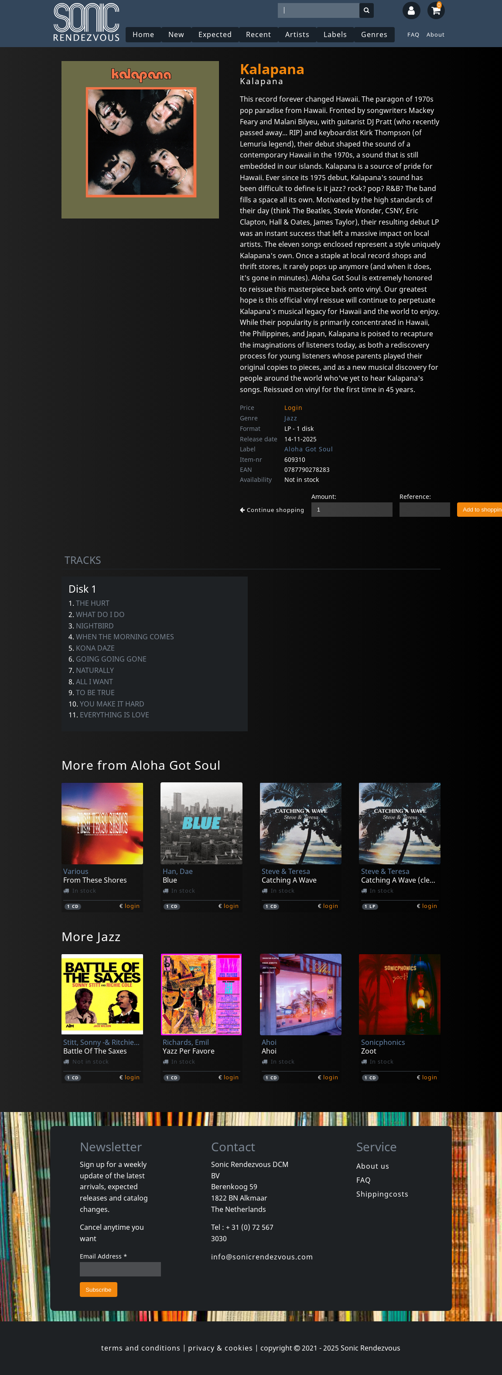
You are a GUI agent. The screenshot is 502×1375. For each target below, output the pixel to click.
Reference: (415, 496)
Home (144, 34)
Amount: (323, 496)
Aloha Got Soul (308, 449)
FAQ (413, 34)
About (436, 34)
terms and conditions (141, 1348)
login (132, 906)
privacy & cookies (220, 1348)
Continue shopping (272, 510)
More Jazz (91, 936)
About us (372, 1166)
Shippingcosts (382, 1194)
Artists (298, 34)
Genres (375, 34)
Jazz (290, 418)
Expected (215, 34)
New (177, 34)
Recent (259, 34)
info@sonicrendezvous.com (262, 1257)
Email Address (103, 1256)
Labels (336, 34)
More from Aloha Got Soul (141, 765)
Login (293, 407)
